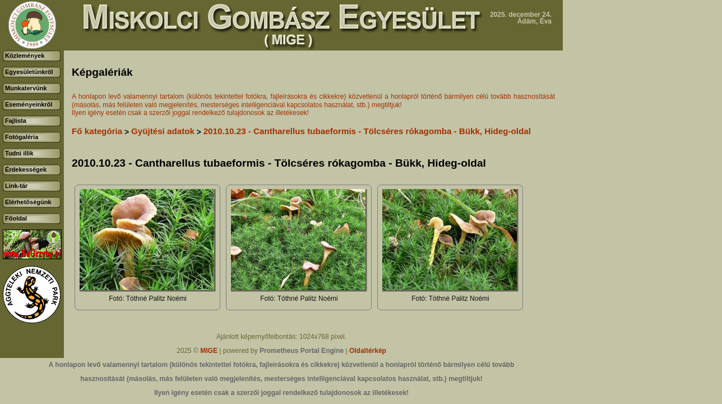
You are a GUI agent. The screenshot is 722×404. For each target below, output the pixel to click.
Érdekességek (26, 169)
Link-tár (16, 185)
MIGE (208, 351)
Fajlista (15, 120)
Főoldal (16, 218)
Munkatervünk (26, 88)
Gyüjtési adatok (163, 131)
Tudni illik (19, 153)
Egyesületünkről (29, 71)
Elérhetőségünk (28, 202)
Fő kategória (97, 131)
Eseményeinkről (28, 104)
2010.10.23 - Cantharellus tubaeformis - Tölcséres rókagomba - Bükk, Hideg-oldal (367, 131)
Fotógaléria (21, 137)
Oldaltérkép (367, 351)
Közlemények (24, 55)
